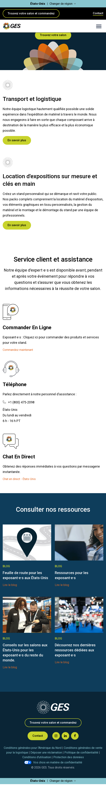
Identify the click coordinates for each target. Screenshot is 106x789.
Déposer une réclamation (46, 752)
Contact (98, 13)
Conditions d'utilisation (37, 757)
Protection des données (68, 757)
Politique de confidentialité (81, 752)
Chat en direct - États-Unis (19, 479)
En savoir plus (17, 140)
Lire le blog (10, 585)
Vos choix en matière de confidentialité (57, 762)
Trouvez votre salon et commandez (31, 13)
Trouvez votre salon (53, 35)
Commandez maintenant (18, 350)
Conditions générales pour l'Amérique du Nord (33, 748)
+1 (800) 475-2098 (21, 402)
